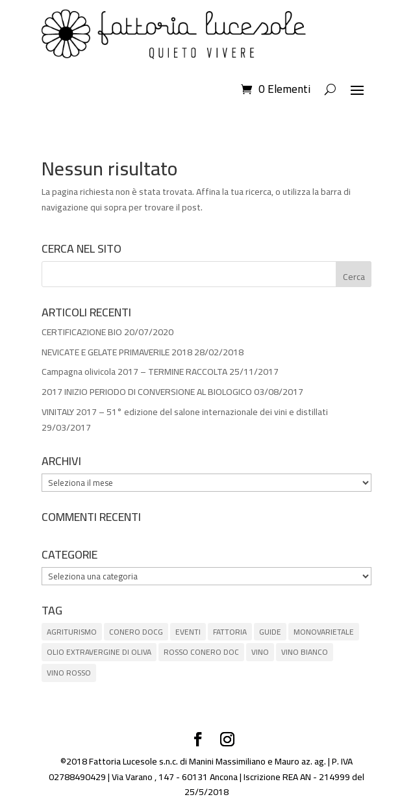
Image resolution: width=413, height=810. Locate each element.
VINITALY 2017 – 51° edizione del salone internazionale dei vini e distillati (185, 411)
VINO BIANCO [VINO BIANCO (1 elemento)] (304, 651)
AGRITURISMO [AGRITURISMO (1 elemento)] (72, 631)
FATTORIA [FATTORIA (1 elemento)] (230, 631)
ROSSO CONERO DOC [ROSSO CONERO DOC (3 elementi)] (201, 651)
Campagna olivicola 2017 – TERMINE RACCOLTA (134, 371)
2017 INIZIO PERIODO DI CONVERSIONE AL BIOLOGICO (147, 391)
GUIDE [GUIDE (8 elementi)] (270, 631)
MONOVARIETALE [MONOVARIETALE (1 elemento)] (324, 631)
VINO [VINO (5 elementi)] (260, 651)
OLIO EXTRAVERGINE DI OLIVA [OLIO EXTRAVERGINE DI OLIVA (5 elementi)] (99, 651)
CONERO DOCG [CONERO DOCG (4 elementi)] (136, 631)
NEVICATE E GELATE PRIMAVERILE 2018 (117, 352)
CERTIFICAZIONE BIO (82, 331)
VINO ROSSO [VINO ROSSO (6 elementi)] (69, 672)
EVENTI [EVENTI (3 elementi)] (188, 631)
